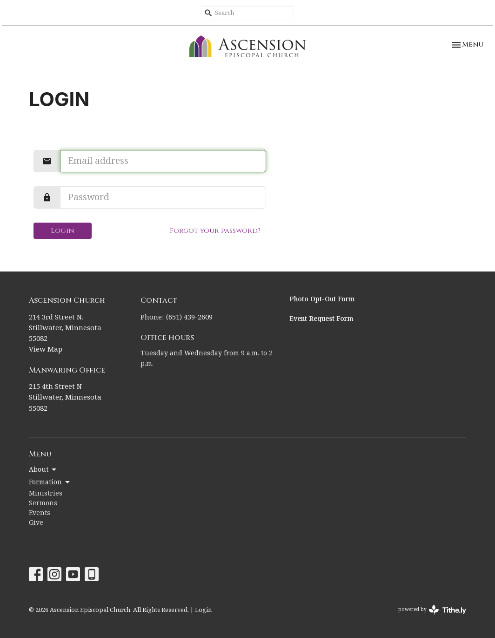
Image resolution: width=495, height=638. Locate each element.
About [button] (43, 470)
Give (36, 523)
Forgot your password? (215, 231)
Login (62, 231)
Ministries (45, 494)
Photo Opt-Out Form (322, 299)
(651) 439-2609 (189, 317)
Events (39, 513)
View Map (45, 349)
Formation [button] (50, 482)
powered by (432, 610)
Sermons (43, 503)
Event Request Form (321, 319)
